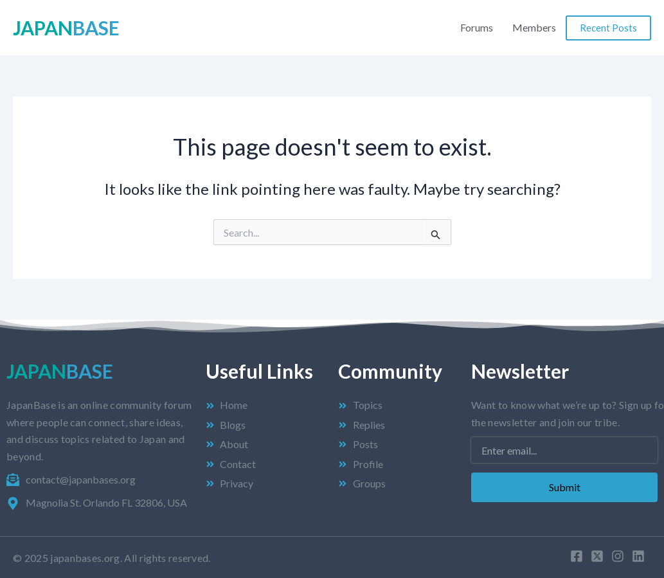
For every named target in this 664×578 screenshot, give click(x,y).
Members (534, 27)
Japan (66, 27)
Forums (476, 27)
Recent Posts (608, 27)
